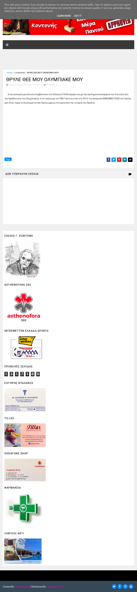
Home (9, 72)
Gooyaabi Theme (55, 586)
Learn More (64, 16)
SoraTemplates (22, 586)
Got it (78, 16)
